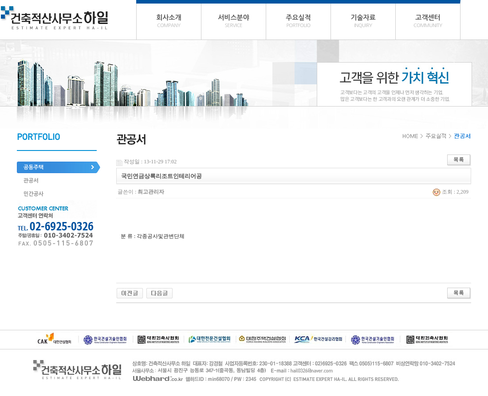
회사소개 (169, 22)
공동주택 (33, 167)
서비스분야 (233, 22)
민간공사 (33, 194)
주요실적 (298, 22)
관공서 (31, 180)
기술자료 (363, 22)
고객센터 (428, 22)
